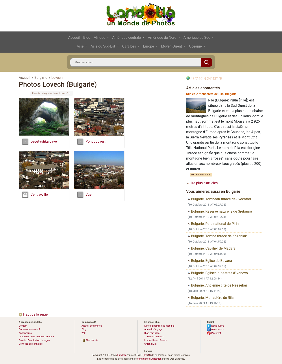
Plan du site (90, 340)
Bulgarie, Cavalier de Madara (212, 248)
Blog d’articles (152, 333)
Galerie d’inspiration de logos (34, 340)
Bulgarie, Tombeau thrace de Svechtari (219, 199)
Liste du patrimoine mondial (159, 325)
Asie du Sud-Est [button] (103, 46)
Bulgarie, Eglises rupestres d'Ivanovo (218, 273)
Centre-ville (39, 194)
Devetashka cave (43, 141)
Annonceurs (25, 333)
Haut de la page (33, 314)
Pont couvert (95, 141)
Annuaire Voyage (153, 329)
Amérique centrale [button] (127, 37)
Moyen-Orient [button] (172, 46)
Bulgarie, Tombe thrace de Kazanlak (217, 236)
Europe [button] (149, 46)
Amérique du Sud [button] (197, 37)
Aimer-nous (215, 329)
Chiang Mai (150, 343)
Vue (88, 194)
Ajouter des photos (92, 325)
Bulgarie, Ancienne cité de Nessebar (217, 285)
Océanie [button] (196, 46)
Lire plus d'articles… (203, 183)
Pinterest (214, 333)
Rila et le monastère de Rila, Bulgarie (211, 94)
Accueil (74, 37)
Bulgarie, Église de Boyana (210, 261)
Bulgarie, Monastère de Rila (211, 298)
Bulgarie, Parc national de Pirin (213, 224)
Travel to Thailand (153, 336)
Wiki (84, 333)
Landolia (121, 355)
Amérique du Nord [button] (162, 37)
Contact (23, 325)
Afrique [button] (100, 37)
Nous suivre (215, 325)
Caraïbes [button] (129, 46)
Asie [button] (80, 46)
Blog (86, 37)
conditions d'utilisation (149, 358)
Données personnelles (31, 343)
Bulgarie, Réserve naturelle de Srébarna (220, 211)
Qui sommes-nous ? (29, 329)
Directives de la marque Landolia (36, 336)
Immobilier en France (155, 340)
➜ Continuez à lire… (201, 174)
